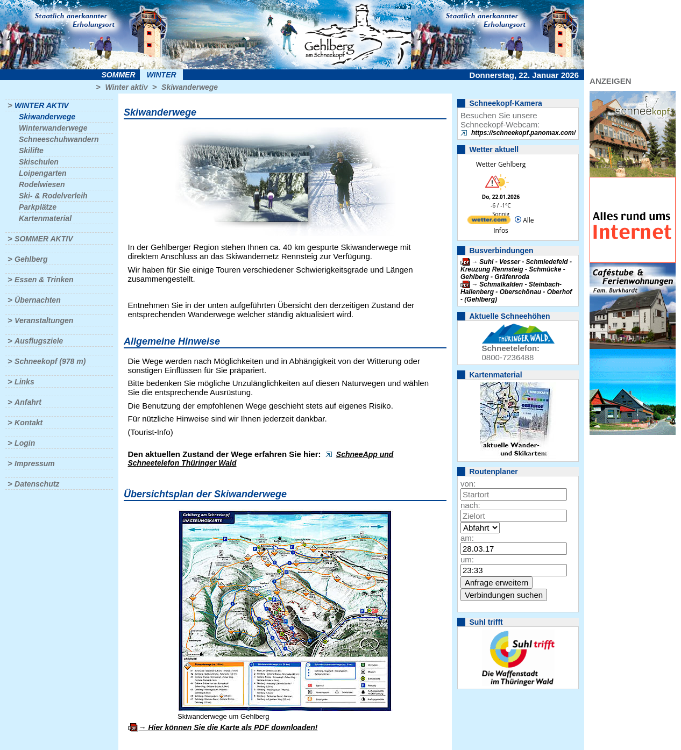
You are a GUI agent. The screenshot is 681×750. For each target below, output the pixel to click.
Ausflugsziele (39, 341)
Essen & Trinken (44, 279)
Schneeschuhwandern (59, 139)
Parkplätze (37, 207)
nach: (470, 505)
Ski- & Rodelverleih (53, 195)
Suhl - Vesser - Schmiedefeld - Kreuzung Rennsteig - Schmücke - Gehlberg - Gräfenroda (516, 269)
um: (467, 559)
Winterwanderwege (53, 128)
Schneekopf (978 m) (50, 361)
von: (468, 483)
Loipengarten (43, 173)
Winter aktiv (126, 87)
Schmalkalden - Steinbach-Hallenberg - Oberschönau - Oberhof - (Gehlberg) (516, 292)
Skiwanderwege (189, 87)
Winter (161, 74)
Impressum (35, 463)
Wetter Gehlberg (501, 164)
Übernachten (38, 300)
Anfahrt (28, 402)
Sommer (119, 74)
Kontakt (28, 422)
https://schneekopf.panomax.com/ (523, 133)
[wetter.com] (488, 221)
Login (25, 443)
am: (467, 537)
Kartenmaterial (45, 218)
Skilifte (31, 150)
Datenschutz (37, 484)
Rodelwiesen (42, 184)
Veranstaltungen (44, 320)
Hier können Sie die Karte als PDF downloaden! (232, 727)
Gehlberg (31, 259)
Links (24, 381)
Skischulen (39, 162)
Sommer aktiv (44, 238)
